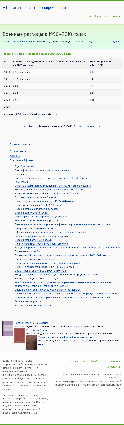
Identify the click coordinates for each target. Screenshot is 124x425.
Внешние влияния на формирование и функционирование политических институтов (62, 224)
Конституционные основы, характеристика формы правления (49, 189)
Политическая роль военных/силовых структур (41, 243)
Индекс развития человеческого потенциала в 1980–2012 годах (52, 178)
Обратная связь (112, 16)
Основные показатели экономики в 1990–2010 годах (45, 267)
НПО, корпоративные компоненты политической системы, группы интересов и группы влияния (68, 247)
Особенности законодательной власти (36, 209)
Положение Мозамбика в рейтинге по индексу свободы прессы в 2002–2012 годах (62, 255)
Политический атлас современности (37, 7)
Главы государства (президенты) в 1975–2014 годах (45, 201)
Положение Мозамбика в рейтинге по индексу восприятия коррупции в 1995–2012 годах (66, 293)
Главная (6, 41)
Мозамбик (43, 41)
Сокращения (113, 366)
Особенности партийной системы (33, 239)
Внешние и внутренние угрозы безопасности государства (48, 289)
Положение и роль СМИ (28, 251)
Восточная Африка (24, 41)
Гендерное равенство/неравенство (35, 259)
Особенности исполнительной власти (36, 197)
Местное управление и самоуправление (37, 220)
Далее (116, 41)
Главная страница (20, 144)
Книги (97, 16)
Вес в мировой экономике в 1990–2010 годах (41, 270)
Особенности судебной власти (32, 212)
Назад (31, 126)
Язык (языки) (22, 182)
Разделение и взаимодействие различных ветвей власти (47, 193)
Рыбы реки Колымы (37, 330)
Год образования (24, 166)
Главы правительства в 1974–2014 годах (38, 205)
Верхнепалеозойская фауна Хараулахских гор (65, 337)
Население (21, 174)
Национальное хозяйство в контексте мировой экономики (48, 263)
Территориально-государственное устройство (41, 216)
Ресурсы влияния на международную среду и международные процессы (56, 274)
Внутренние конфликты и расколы (34, 228)
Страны (88, 16)
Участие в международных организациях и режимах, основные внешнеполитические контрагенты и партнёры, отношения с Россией (63, 284)
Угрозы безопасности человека (33, 305)
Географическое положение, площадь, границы (42, 170)
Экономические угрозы (28, 301)
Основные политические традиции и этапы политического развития (53, 185)
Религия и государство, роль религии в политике (42, 236)
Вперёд (91, 126)
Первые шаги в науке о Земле (31, 323)
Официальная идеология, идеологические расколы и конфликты (51, 232)
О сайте (95, 361)
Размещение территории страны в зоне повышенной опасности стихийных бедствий (63, 297)
